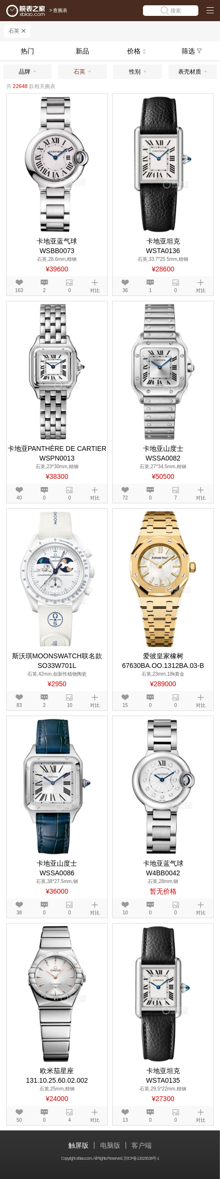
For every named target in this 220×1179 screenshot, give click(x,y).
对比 (95, 290)
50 (19, 1120)
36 (125, 290)
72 (125, 497)
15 (125, 705)
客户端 (141, 1145)
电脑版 (110, 1145)
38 (19, 912)
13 (125, 1120)
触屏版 (78, 1145)
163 (19, 290)
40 (19, 497)
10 (69, 705)
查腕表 (60, 10)
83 (19, 705)
